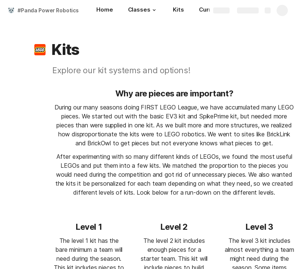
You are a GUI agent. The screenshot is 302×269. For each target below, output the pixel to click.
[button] (154, 10)
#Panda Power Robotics (48, 10)
